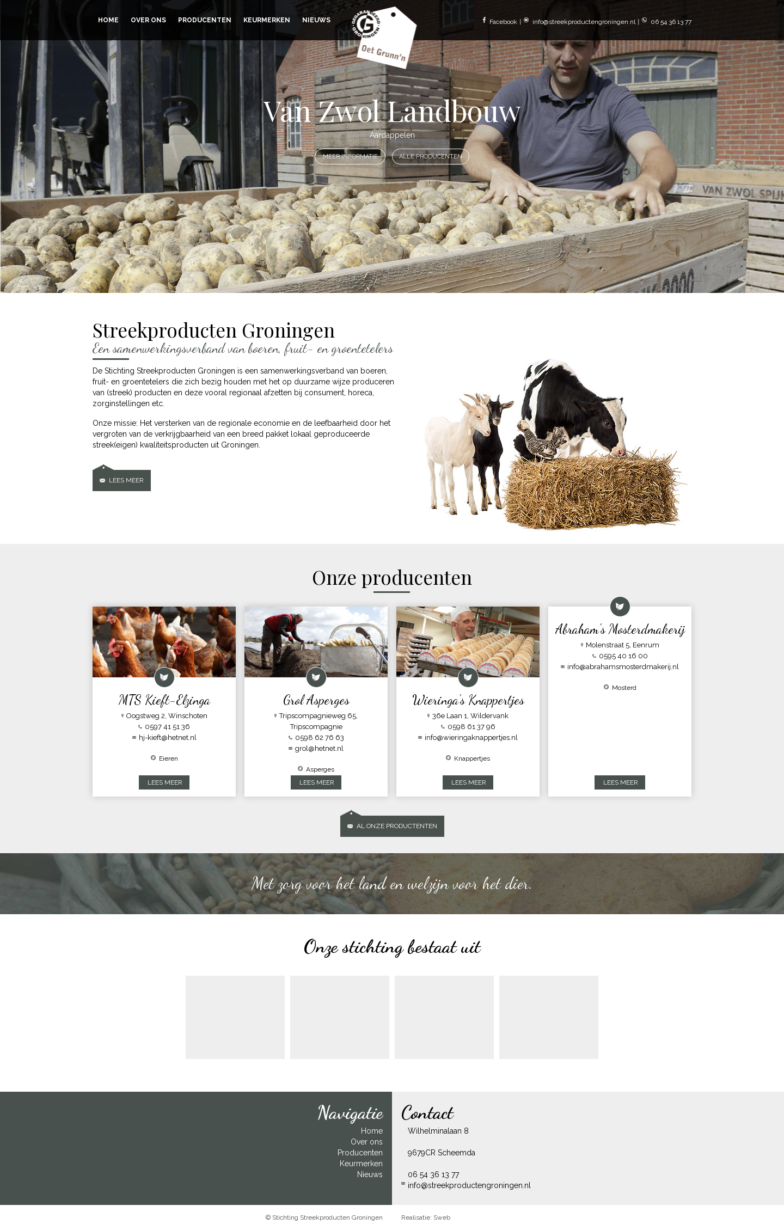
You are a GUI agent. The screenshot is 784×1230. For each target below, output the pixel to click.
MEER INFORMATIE (350, 156)
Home (372, 1131)
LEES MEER (165, 782)
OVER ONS (148, 20)
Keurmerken (361, 1163)
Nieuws (370, 1174)
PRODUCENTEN (204, 20)
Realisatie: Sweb (425, 1217)
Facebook (500, 21)
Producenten (360, 1152)
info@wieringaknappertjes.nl (468, 737)
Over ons (367, 1141)
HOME (108, 20)
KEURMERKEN (266, 20)
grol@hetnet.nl (316, 748)
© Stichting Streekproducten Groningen (324, 1217)
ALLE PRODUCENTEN (430, 156)
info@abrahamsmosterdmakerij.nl (620, 667)
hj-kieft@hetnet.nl (164, 737)
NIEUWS (316, 20)
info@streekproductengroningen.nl (579, 21)
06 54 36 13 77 (666, 21)
